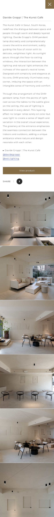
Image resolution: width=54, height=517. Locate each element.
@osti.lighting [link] (11, 158)
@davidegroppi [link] (11, 154)
